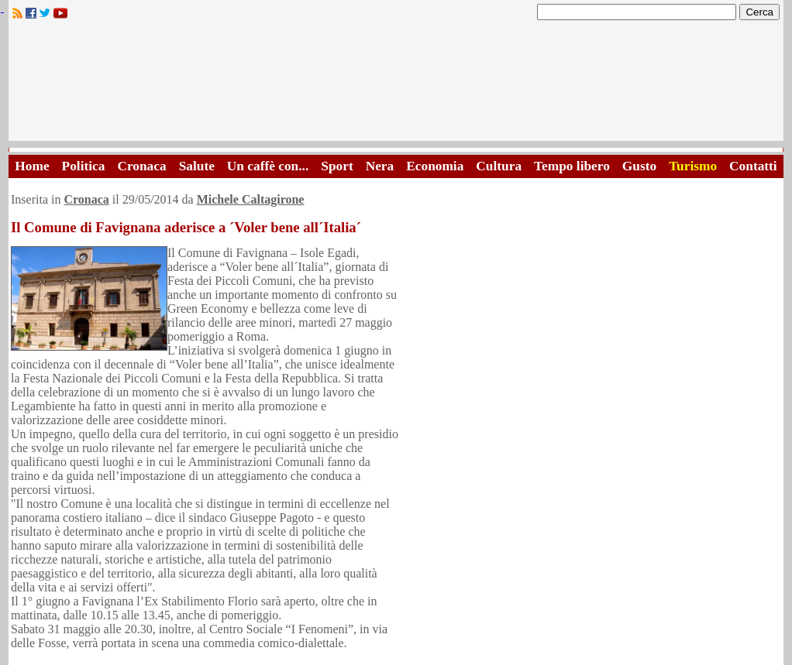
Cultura (499, 166)
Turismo (693, 166)
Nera (380, 166)
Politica (83, 166)
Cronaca (141, 166)
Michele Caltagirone (251, 199)
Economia (434, 166)
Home (32, 166)
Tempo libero (572, 166)
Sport (337, 166)
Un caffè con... (267, 166)
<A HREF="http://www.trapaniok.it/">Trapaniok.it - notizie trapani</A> (396, 85)
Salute (197, 166)
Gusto (639, 166)
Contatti (753, 166)
